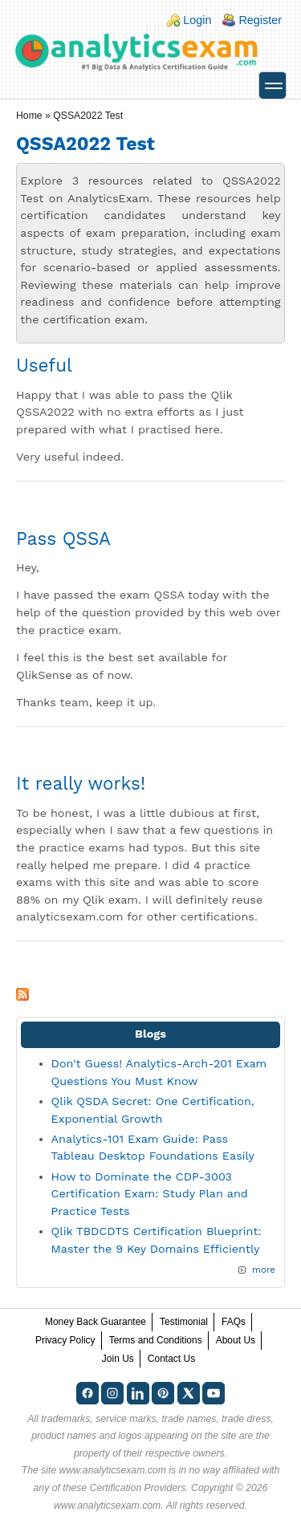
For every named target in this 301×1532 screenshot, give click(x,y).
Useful (44, 365)
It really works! (80, 783)
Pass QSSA (63, 538)
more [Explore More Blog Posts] (263, 1269)
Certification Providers (138, 1487)
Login (197, 20)
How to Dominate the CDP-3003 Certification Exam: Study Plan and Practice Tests (149, 1193)
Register (260, 20)
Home (29, 115)
